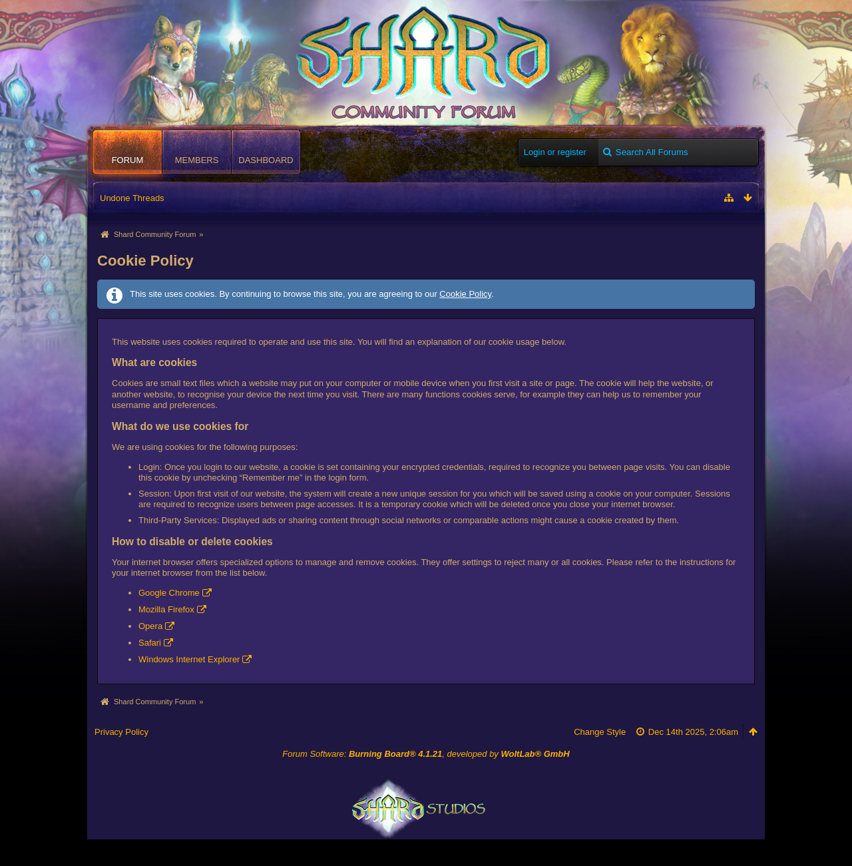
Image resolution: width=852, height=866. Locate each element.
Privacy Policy (121, 732)
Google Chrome (169, 593)
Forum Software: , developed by (425, 754)
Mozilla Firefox (166, 609)
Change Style (600, 732)
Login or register (555, 152)
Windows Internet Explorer (189, 659)
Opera (150, 626)
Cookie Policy (465, 294)
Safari (149, 643)
